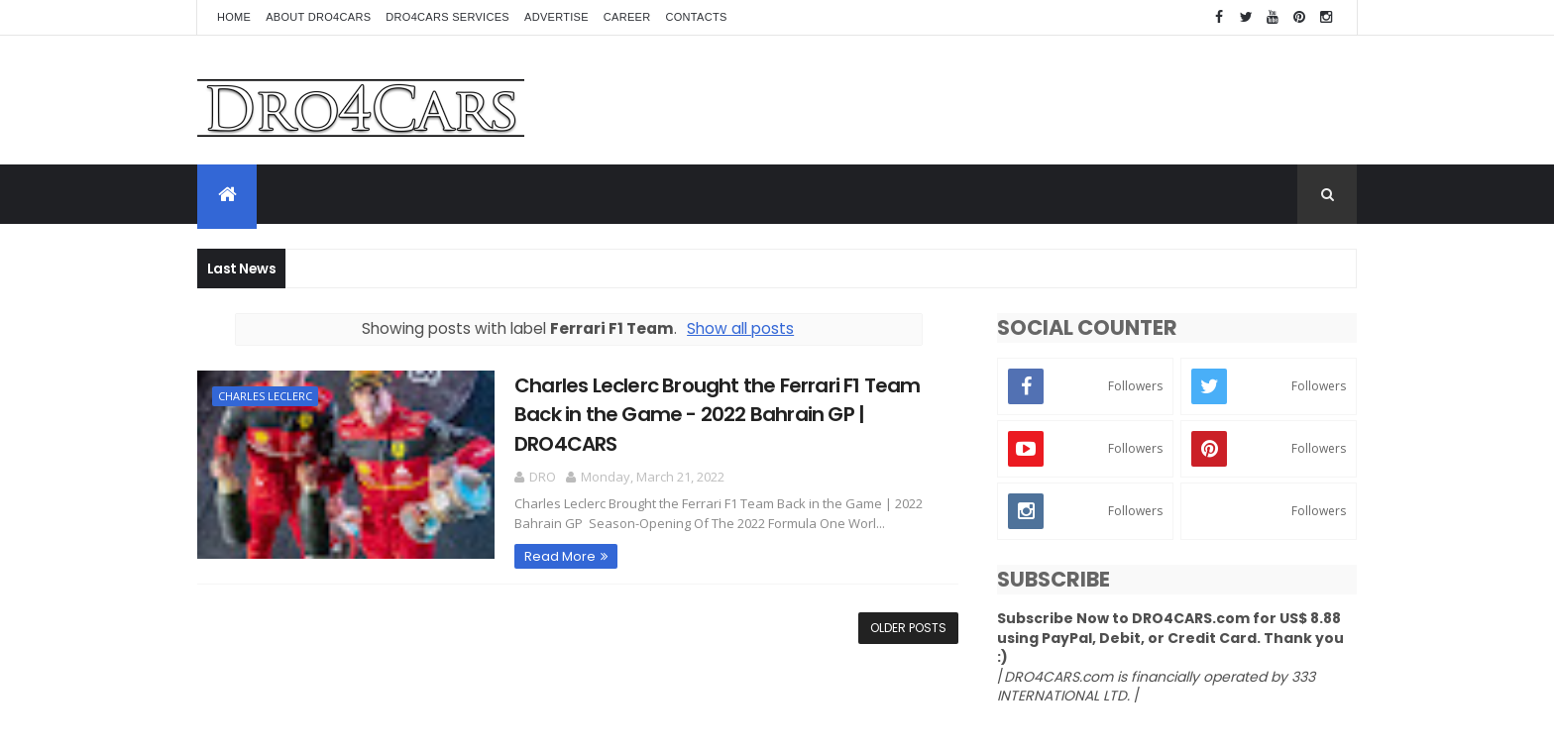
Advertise (556, 17)
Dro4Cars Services (447, 17)
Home (234, 17)
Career (627, 17)
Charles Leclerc (265, 395)
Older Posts (908, 627)
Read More (560, 556)
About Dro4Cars (318, 17)
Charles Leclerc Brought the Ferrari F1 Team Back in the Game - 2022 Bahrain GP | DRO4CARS (717, 415)
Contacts (696, 17)
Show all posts (740, 328)
